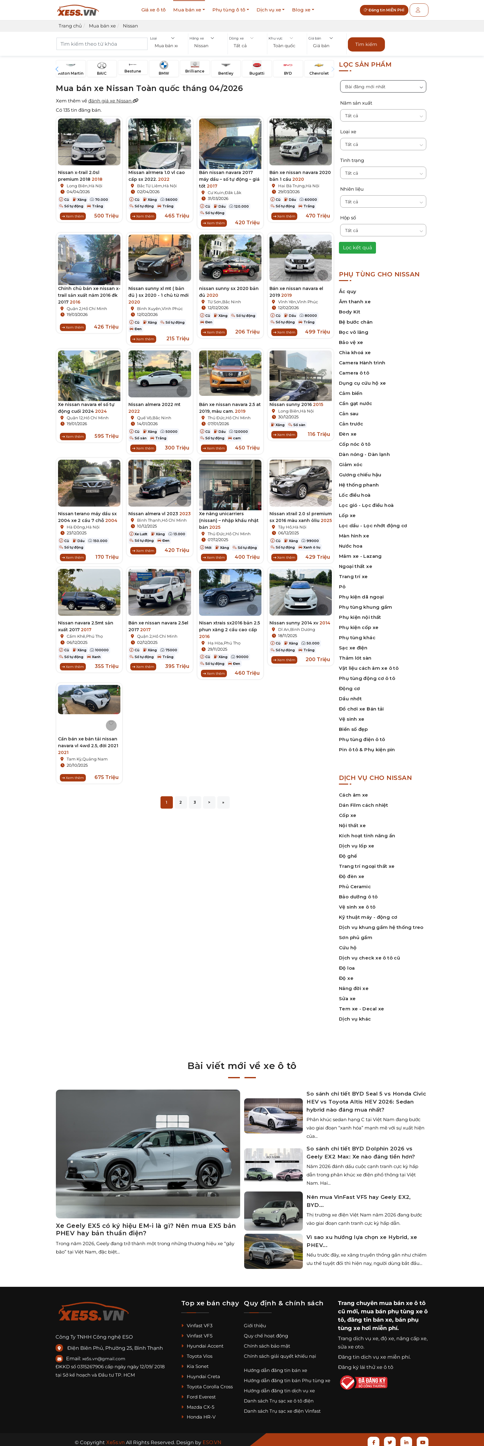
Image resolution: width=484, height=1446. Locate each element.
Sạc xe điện (353, 645)
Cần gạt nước (355, 400)
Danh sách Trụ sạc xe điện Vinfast (282, 1408)
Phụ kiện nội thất (360, 614)
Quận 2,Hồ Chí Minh (87, 305)
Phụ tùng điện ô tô (362, 736)
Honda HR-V (198, 1414)
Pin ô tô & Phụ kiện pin (367, 746)
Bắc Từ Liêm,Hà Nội (157, 182)
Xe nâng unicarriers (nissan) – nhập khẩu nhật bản (229, 519)
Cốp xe (347, 812)
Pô (342, 583)
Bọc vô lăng (353, 329)
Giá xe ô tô (153, 10)
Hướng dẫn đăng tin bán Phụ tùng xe (287, 1377)
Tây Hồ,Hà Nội (292, 525)
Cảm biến (350, 390)
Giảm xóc (350, 461)
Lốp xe (347, 512)
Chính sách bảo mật (267, 1343)
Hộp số (348, 215)
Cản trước (351, 421)
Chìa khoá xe (355, 349)
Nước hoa (350, 543)
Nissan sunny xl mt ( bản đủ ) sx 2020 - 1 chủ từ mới (158, 292)
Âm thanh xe (355, 298)
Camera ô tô (354, 370)
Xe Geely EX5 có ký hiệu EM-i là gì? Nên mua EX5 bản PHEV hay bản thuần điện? (146, 1226)
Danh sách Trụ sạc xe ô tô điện (279, 1398)
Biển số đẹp (353, 726)
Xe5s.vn (116, 1439)
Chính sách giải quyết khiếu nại (280, 1353)
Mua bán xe (187, 10)
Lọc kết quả (357, 244)
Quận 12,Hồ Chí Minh (88, 414)
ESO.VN (211, 1439)
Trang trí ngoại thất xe (367, 863)
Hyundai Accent (202, 1343)
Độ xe (346, 975)
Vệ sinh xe (352, 716)
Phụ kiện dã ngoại (361, 594)
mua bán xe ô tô (402, 1300)
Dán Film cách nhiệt (363, 802)
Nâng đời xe (354, 985)
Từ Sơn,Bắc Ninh (224, 298)
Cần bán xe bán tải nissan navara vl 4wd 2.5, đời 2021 (88, 746)
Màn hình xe (354, 533)
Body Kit (349, 309)
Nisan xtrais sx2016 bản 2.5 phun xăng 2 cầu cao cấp (229, 630)
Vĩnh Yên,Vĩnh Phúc (298, 298)
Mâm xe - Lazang (360, 553)
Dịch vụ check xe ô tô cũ (369, 955)
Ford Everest (198, 1394)
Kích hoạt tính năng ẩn (367, 832)
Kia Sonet (195, 1363)
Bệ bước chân (356, 319)
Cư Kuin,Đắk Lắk (224, 189)
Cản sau (349, 410)
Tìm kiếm (366, 43)
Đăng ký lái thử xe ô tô (365, 1364)
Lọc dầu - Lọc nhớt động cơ (373, 522)
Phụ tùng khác (357, 634)
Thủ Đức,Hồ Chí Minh (229, 414)
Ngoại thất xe (355, 563)
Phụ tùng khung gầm (365, 604)
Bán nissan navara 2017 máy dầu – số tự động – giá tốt (229, 176)
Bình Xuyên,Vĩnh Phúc (160, 305)
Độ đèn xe (351, 873)
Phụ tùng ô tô (228, 10)
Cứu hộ (348, 944)
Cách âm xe (353, 792)
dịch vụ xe (365, 1335)
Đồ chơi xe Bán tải (361, 706)
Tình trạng (352, 157)
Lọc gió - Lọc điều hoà (366, 502)
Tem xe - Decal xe (361, 1006)
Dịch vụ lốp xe (356, 843)
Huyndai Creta (200, 1373)
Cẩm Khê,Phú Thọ (85, 636)
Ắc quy (347, 288)
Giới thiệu (255, 1322)
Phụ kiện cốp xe (359, 624)
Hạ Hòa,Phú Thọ (224, 643)
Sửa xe (347, 995)
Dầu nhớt (350, 695)
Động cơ (349, 685)
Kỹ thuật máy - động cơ (368, 914)
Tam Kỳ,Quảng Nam (87, 759)
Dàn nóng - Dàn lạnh (364, 451)
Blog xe (301, 10)
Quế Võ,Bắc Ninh (154, 414)
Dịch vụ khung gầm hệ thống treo (381, 924)
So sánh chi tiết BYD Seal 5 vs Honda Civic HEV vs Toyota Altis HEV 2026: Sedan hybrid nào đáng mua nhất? (366, 1099)
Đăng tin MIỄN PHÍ (389, 10)
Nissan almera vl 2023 (159, 512)
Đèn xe (348, 431)
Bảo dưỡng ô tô (358, 894)
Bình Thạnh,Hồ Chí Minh (162, 518)
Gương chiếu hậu (360, 471)
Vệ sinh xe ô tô (357, 904)
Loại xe (348, 128)
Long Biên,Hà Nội (84, 182)
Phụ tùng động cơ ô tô (367, 675)
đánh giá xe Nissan (113, 98)
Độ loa (347, 965)
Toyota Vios (196, 1353)
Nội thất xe (352, 822)
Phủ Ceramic (355, 883)
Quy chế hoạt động (266, 1333)
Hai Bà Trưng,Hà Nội (298, 182)
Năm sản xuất (356, 100)
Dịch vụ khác (355, 1016)
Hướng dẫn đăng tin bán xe (275, 1367)
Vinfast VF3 (196, 1322)
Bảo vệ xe (351, 339)
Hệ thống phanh (359, 482)
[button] (168, 46)
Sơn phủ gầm (355, 934)
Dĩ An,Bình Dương (296, 630)
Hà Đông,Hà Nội (83, 525)
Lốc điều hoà (355, 492)
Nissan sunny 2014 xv (299, 623)
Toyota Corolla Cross (207, 1383)
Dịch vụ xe (269, 10)
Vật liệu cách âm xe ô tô (368, 665)
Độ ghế (348, 853)
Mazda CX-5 (197, 1404)
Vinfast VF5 (196, 1333)
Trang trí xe (353, 573)
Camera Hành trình (362, 360)
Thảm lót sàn (355, 655)
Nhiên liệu (352, 186)
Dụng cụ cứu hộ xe (362, 380)
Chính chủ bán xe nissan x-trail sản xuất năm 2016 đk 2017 (89, 292)
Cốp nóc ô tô (355, 441)
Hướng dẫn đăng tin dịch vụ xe (279, 1387)
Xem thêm (73, 213)
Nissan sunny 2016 (296, 401)
